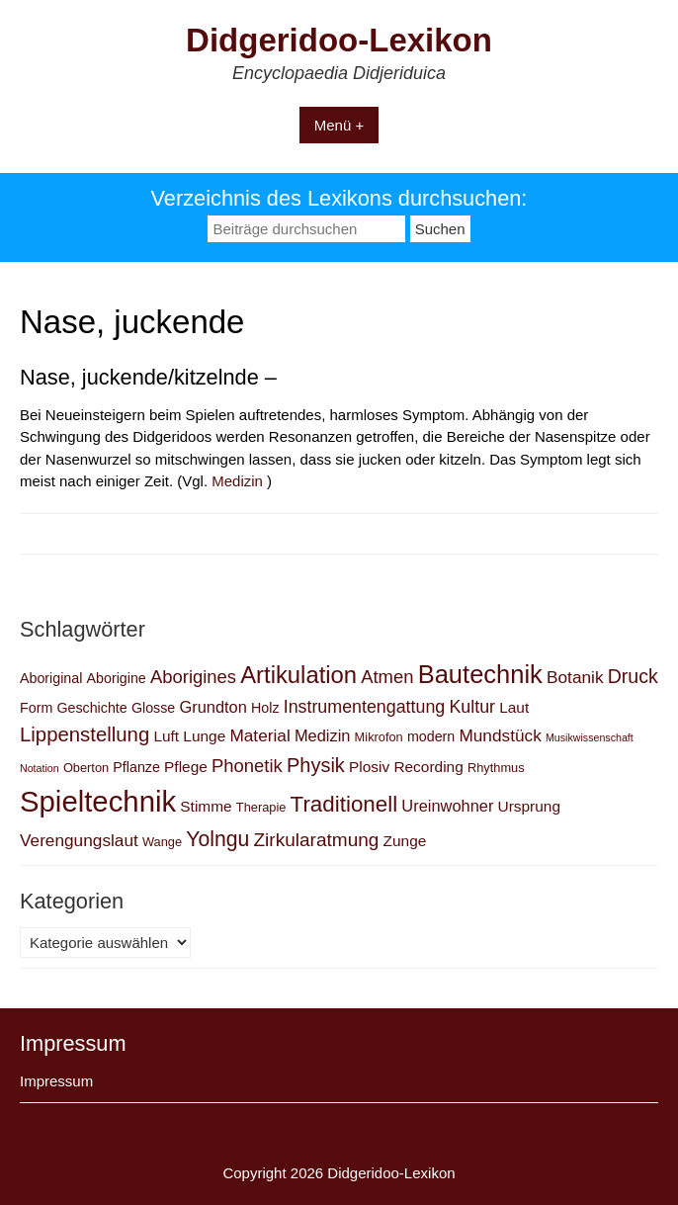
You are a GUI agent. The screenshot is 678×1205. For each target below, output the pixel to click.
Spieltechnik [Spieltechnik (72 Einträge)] (98, 801)
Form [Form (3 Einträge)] (36, 708)
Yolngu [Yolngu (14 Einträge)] (217, 838)
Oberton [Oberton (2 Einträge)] (86, 767)
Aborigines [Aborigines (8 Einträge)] (193, 676)
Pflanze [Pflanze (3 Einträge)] (136, 767)
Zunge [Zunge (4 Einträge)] (405, 840)
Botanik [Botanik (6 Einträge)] (575, 677)
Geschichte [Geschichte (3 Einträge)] (91, 708)
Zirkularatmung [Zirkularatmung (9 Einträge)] (316, 839)
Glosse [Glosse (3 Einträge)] (153, 708)
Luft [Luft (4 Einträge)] (166, 736)
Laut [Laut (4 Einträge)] (514, 707)
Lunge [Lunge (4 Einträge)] (204, 736)
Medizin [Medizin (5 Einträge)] (323, 735)
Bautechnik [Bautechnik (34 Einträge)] (480, 674)
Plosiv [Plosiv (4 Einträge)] (369, 766)
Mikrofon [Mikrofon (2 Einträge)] (379, 737)
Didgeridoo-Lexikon (339, 40)
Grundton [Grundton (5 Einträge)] (212, 707)
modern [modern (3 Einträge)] (431, 736)
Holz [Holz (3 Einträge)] (265, 708)
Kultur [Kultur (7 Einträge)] (472, 707)
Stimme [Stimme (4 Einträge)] (205, 806)
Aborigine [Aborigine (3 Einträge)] (116, 678)
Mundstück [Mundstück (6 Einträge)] (500, 735)
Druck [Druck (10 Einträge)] (633, 676)
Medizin (237, 481)
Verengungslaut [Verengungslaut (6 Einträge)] (79, 840)
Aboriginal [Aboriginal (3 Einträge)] (51, 678)
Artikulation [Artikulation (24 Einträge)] (298, 674)
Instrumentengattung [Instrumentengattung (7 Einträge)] (365, 707)
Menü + (339, 125)
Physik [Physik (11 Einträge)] (316, 765)
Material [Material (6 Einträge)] (259, 735)
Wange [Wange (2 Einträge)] (162, 841)
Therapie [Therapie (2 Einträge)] (261, 807)
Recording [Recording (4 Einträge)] (428, 766)
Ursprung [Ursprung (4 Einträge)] (529, 806)
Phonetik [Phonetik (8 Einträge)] (247, 765)
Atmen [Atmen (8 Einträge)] (387, 676)
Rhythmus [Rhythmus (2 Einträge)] (496, 767)
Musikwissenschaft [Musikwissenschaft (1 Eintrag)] (590, 737)
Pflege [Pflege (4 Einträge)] (186, 766)
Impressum (56, 1081)
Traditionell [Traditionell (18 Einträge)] (344, 804)
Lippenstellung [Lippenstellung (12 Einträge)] (84, 734)
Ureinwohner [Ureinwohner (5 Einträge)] (447, 806)
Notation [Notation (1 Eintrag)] (39, 768)
